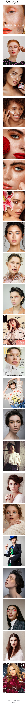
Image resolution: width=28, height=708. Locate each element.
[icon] (15, 703)
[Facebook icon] (12, 703)
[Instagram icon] (14, 703)
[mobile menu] (23, 2)
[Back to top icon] (14, 697)
